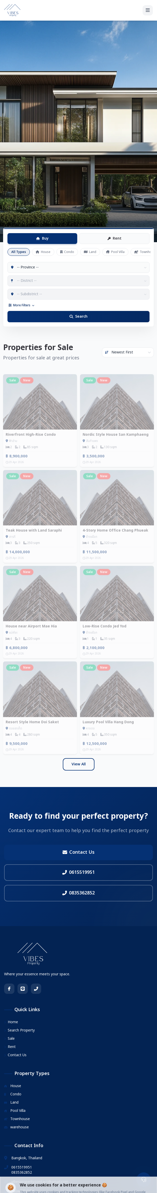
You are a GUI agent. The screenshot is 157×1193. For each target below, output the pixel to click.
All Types (18, 252)
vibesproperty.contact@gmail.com (39, 1181)
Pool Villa (115, 252)
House (43, 252)
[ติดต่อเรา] (143, 1179)
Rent (114, 238)
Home (11, 1022)
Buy (42, 238)
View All (79, 764)
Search (78, 316)
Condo (67, 252)
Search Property (19, 1030)
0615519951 (78, 872)
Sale (9, 1038)
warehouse (16, 1127)
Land (90, 252)
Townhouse (17, 1119)
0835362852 (78, 893)
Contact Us (78, 852)
